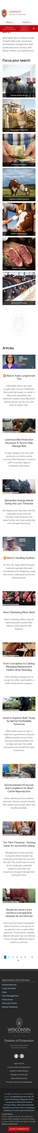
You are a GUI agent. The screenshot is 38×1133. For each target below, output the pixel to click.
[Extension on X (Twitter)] (22, 1057)
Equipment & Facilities (19, 130)
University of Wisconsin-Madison (9, 28)
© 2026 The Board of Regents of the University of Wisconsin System (19, 1099)
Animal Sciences (9, 984)
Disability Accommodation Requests (19, 1110)
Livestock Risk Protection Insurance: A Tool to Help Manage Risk (19, 442)
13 (32, 957)
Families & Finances (19, 1074)
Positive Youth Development (19, 1082)
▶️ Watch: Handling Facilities (19, 557)
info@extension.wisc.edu (20, 1096)
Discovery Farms (9, 1003)
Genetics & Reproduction (19, 199)
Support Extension (24, 28)
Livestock (15, 11)
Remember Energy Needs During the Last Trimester (19, 502)
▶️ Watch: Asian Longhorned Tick (19, 377)
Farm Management (10, 996)
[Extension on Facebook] (16, 1057)
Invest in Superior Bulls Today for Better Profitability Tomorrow (19, 721)
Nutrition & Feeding (19, 303)
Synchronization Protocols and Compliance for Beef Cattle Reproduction (19, 788)
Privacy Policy (10, 1105)
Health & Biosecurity (19, 234)
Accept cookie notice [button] (19, 1129)
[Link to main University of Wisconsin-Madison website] (19, 1032)
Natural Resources (19, 1078)
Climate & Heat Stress (19, 95)
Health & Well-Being (19, 1071)
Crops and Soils (9, 988)
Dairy (4, 992)
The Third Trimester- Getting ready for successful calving (19, 844)
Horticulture (7, 999)
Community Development (19, 1067)
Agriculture (19, 1063)
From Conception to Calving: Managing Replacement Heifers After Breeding (19, 666)
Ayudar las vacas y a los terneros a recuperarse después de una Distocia (19, 913)
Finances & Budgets (19, 164)
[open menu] (10, 22)
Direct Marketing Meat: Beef (19, 612)
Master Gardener (10, 1007)
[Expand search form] (26, 22)
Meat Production (19, 268)
